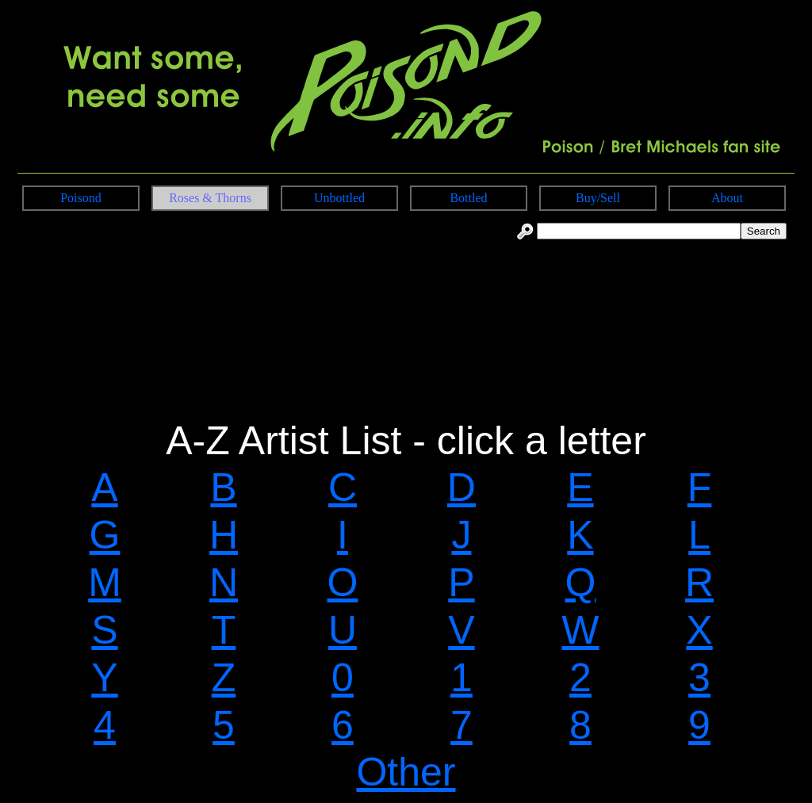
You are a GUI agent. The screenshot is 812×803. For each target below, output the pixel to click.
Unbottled (339, 198)
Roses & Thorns (210, 198)
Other (405, 772)
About (727, 198)
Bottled (468, 198)
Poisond (81, 198)
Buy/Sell (598, 198)
